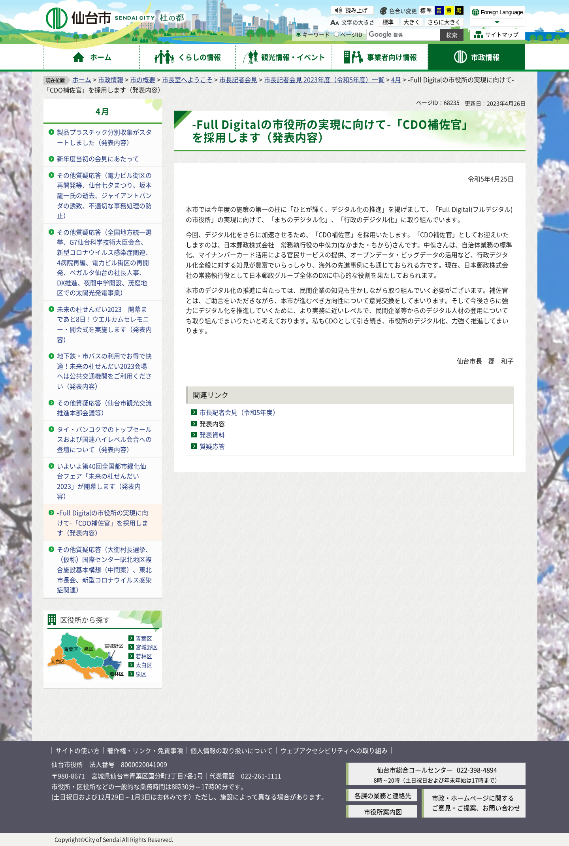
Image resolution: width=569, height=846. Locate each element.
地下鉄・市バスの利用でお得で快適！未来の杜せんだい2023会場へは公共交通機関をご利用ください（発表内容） (104, 371)
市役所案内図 (383, 811)
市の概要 (142, 79)
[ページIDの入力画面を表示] (336, 34)
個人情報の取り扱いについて (231, 750)
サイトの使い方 (77, 750)
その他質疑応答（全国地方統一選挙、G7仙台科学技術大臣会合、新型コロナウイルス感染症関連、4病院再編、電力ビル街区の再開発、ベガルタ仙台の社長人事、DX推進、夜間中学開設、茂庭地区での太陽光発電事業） (104, 262)
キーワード (313, 34)
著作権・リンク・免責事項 (145, 750)
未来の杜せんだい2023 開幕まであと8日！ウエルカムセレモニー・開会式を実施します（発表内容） (104, 324)
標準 (426, 10)
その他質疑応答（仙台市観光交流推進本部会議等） (104, 408)
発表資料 (212, 434)
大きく (411, 22)
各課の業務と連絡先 (382, 795)
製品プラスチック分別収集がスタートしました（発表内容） (104, 137)
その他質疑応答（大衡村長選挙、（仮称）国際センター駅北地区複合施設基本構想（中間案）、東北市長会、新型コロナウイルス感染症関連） (104, 569)
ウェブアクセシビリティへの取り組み (334, 750)
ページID (348, 34)
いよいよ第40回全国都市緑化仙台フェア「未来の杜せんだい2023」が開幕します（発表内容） (101, 481)
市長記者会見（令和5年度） (239, 412)
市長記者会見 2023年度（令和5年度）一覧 (324, 79)
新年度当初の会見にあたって (98, 158)
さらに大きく (444, 22)
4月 (396, 79)
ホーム (81, 79)
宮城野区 (147, 647)
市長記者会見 (238, 79)
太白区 (144, 665)
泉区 (141, 674)
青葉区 (144, 638)
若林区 (144, 656)
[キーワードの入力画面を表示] (298, 34)
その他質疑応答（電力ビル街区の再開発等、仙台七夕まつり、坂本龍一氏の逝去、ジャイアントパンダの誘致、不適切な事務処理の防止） (104, 195)
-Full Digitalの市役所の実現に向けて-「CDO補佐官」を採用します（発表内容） (102, 522)
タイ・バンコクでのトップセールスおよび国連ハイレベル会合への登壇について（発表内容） (104, 439)
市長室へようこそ (187, 79)
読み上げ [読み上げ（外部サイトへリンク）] (356, 10)
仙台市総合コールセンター (415, 769)
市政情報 (110, 79)
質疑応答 (212, 446)
